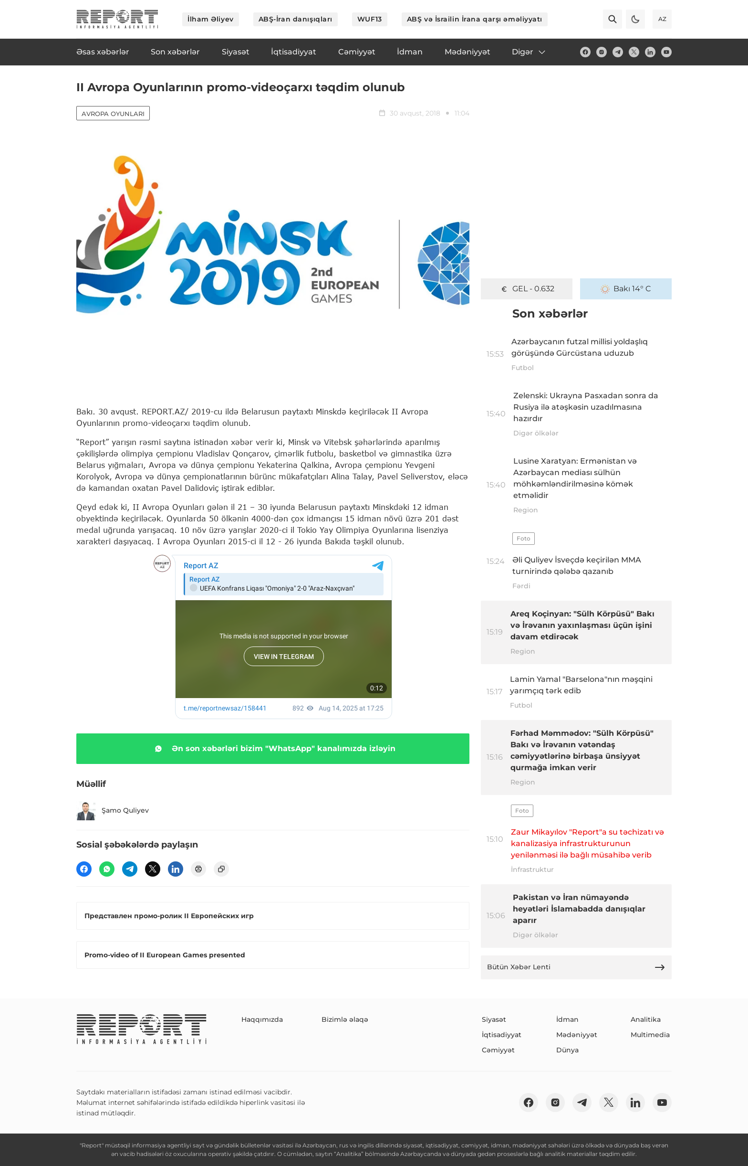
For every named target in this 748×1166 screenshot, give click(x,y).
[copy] (221, 869)
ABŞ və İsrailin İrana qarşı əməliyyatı (474, 19)
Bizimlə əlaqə (345, 1019)
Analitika (646, 1019)
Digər (529, 52)
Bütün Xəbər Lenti (576, 967)
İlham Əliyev (210, 19)
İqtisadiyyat (501, 1034)
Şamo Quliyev (112, 810)
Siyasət (494, 1019)
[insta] (601, 52)
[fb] (585, 52)
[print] (198, 869)
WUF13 (369, 19)
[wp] (106, 869)
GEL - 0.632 (526, 289)
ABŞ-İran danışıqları (295, 19)
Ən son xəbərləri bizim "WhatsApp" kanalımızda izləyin (273, 748)
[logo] (117, 19)
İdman (567, 1019)
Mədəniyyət (576, 1034)
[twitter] (634, 52)
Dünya (567, 1050)
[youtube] (666, 52)
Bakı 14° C (626, 289)
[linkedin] (650, 52)
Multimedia (650, 1034)
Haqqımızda (262, 1019)
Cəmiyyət (498, 1050)
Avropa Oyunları (113, 113)
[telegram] (618, 52)
